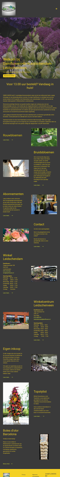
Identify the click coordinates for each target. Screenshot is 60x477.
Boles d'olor (7, 464)
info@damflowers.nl (8, 273)
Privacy (23, 474)
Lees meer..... (8, 140)
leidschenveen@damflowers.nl (42, 319)
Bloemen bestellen (9, 76)
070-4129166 (7, 271)
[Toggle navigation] (56, 9)
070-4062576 (38, 317)
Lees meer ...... (39, 416)
